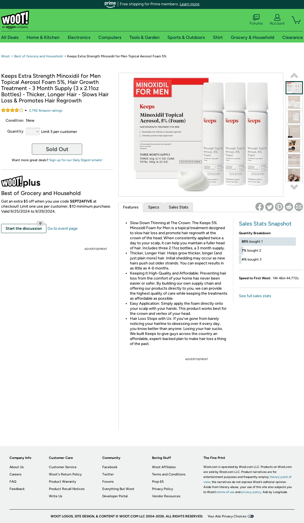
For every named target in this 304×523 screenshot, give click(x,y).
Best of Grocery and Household (38, 56)
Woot (5, 56)
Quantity (15, 131)
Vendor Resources (166, 496)
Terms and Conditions (169, 474)
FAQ (13, 482)
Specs (153, 207)
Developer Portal (115, 496)
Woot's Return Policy (65, 474)
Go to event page (63, 228)
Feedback (17, 489)
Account (277, 20)
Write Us (55, 496)
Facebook (109, 467)
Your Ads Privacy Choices (227, 516)
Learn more (190, 4)
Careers (16, 474)
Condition (14, 120)
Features (131, 207)
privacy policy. (251, 492)
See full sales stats (255, 296)
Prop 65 (158, 482)
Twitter (108, 474)
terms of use (225, 492)
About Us (17, 467)
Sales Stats (178, 207)
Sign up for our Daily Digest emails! (76, 160)
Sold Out (57, 149)
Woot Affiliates (164, 467)
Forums (256, 20)
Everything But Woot (118, 489)
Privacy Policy (162, 489)
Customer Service (63, 467)
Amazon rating (45, 110)
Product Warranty (62, 482)
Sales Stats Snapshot (265, 223)
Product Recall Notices (67, 489)
